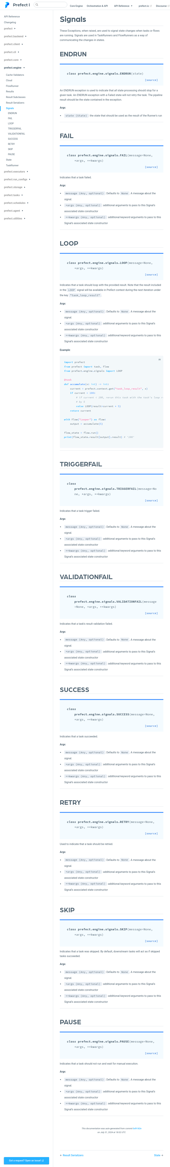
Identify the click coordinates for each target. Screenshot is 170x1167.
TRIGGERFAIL (15, 128)
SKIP (10, 149)
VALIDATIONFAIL (16, 133)
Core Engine (76, 6)
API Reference (12, 16)
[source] (155, 80)
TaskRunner (12, 165)
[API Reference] (123, 6)
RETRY (11, 144)
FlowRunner (12, 86)
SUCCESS (13, 139)
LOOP (11, 123)
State (9, 159)
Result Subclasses (15, 97)
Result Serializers (15, 102)
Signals (10, 108)
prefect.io (145, 6)
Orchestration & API (97, 6)
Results (10, 91)
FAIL (10, 118)
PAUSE (11, 154)
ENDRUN (12, 113)
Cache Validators (15, 75)
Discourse (163, 6)
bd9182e (137, 1128)
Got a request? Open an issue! (26, 1160)
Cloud (9, 80)
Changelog (10, 22)
